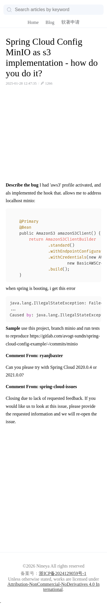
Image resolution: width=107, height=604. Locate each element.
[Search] (53, 10)
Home (33, 22)
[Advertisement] (53, 136)
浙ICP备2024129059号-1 (62, 573)
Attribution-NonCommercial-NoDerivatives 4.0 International (53, 587)
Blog (49, 22)
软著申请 (70, 22)
